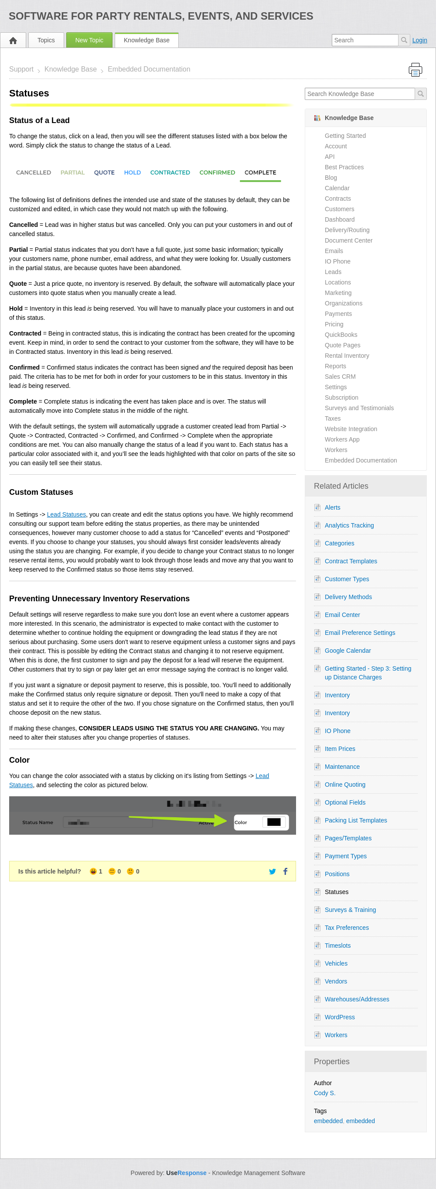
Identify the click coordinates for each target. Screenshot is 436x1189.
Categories (339, 543)
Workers (336, 449)
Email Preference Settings (360, 632)
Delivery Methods (348, 596)
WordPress (340, 1017)
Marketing (338, 292)
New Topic (89, 40)
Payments (338, 313)
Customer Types (347, 579)
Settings (336, 387)
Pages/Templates (348, 838)
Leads (333, 271)
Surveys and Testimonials (359, 407)
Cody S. (325, 1093)
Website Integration (351, 428)
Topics (46, 40)
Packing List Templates (356, 820)
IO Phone (338, 261)
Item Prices (340, 748)
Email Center (342, 614)
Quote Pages (343, 345)
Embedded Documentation (149, 69)
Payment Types (346, 856)
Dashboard (340, 219)
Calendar (337, 188)
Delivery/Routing (347, 229)
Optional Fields (345, 802)
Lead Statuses (66, 514)
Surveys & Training (350, 909)
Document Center (349, 240)
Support (21, 69)
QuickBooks (341, 334)
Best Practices (344, 167)
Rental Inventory (347, 355)
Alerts (333, 507)
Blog (331, 177)
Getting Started (345, 135)
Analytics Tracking (349, 525)
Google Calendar (348, 650)
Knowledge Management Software (258, 1173)
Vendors (336, 981)
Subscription (341, 397)
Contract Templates (351, 561)
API (330, 156)
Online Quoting (345, 784)
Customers (339, 209)
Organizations (343, 303)
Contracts (338, 198)
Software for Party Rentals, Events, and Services (161, 16)
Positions (337, 873)
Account (336, 146)
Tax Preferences (347, 927)
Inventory (337, 695)
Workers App (342, 439)
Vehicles (336, 963)
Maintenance (342, 766)
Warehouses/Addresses (357, 999)
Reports (335, 366)
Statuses (336, 891)
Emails (334, 250)
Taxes (333, 418)
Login (419, 40)
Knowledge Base (147, 40)
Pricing (334, 324)
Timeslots (338, 945)
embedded (328, 1120)
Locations (338, 282)
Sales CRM (340, 376)
